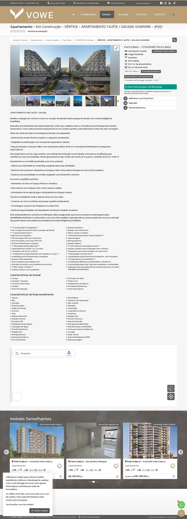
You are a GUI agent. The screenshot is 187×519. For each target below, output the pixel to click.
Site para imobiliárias (157, 517)
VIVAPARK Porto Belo (156, 47)
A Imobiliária (88, 14)
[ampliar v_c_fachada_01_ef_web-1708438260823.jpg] (60, 70)
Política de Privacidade (90, 517)
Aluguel (124, 14)
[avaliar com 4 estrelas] (20, 31)
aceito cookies (39, 510)
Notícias (142, 14)
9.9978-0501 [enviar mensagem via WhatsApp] (58, 3)
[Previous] (6, 452)
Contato (160, 14)
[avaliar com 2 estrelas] (14, 31)
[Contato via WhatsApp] (181, 505)
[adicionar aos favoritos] (61, 476)
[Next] (180, 452)
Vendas (107, 14)
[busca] (174, 14)
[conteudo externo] (93, 375)
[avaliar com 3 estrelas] (17, 31)
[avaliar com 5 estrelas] (23, 31)
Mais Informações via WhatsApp (143, 87)
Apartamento (21, 26)
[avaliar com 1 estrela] (11, 31)
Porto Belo (131, 47)
